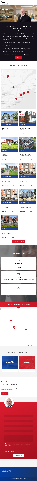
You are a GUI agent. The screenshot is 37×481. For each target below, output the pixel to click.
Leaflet (25, 345)
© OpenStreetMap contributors (33, 345)
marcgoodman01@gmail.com (6, 16)
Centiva (20, 479)
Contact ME (18, 455)
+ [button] (2, 70)
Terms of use (12, 451)
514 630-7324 (4, 15)
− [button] (2, 71)
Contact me (18, 57)
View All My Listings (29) (18, 241)
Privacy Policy (7, 451)
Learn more (4, 393)
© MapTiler (28, 345)
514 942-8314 (6, 473)
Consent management (23, 478)
